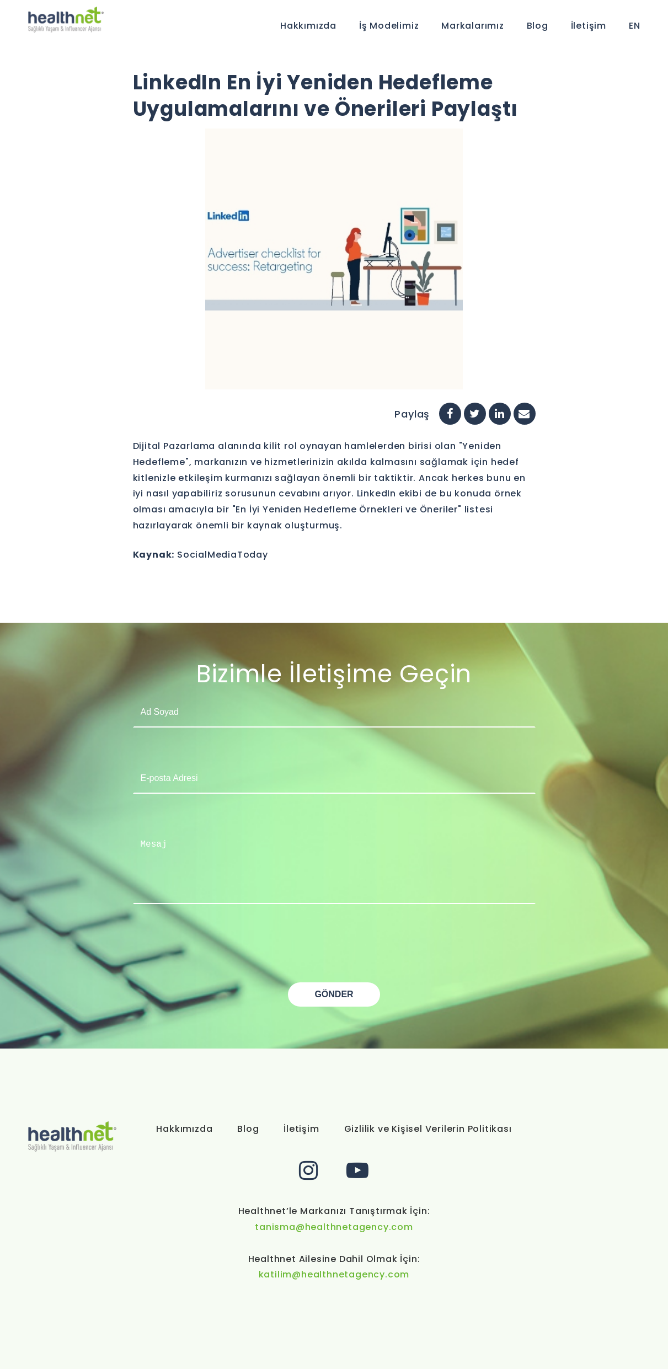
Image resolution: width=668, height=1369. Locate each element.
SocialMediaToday (222, 554)
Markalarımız (472, 25)
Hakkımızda (308, 25)
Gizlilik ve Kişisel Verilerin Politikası (428, 1128)
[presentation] (217, 960)
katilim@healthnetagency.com (334, 1274)
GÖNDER (333, 994)
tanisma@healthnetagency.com (334, 1227)
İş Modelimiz (389, 25)
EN (634, 25)
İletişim (588, 25)
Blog (537, 25)
